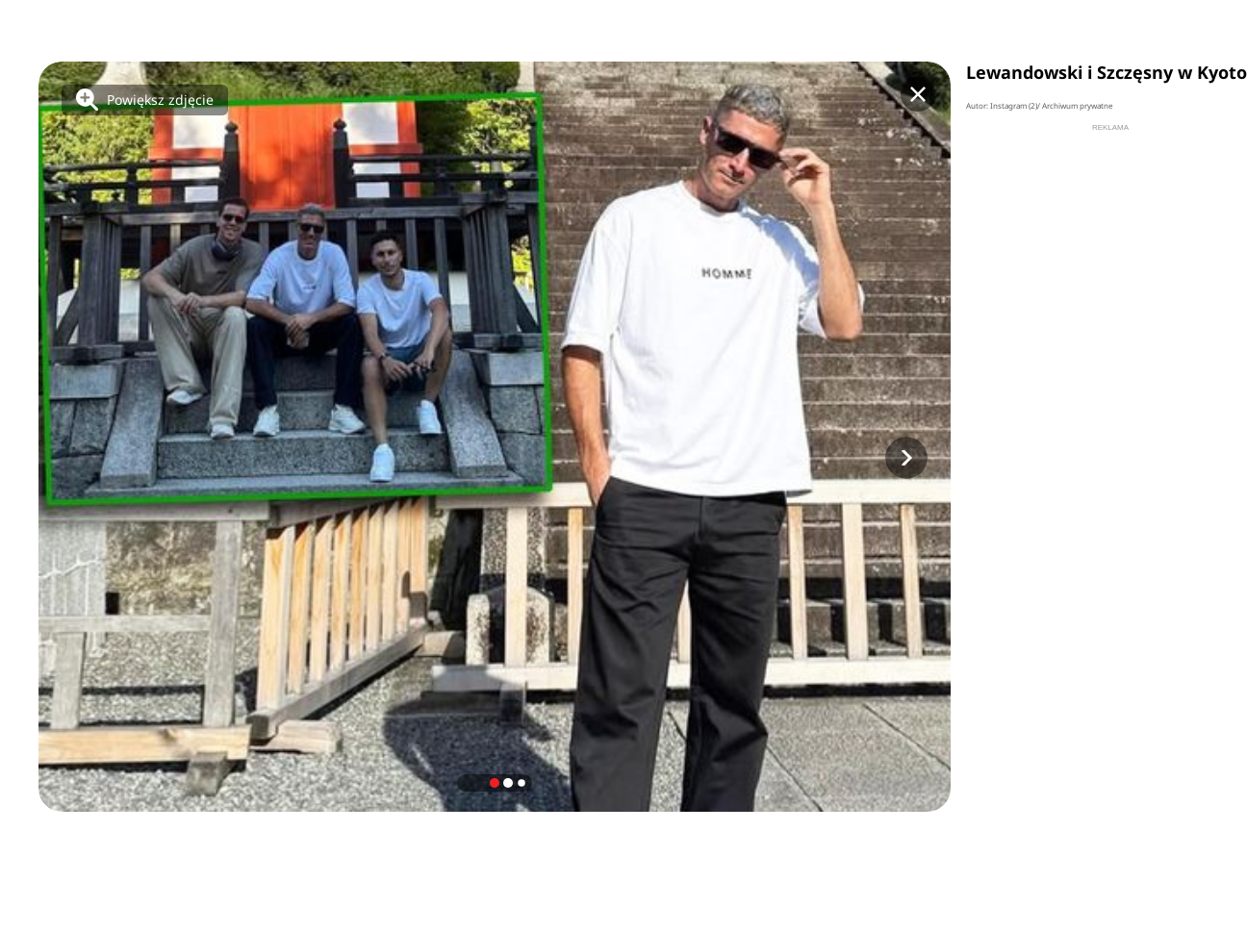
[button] (906, 458)
